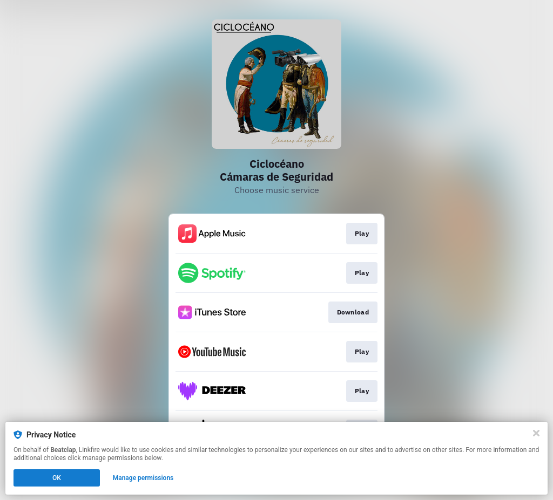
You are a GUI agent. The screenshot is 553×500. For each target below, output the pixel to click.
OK (56, 478)
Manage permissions (143, 478)
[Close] (536, 433)
